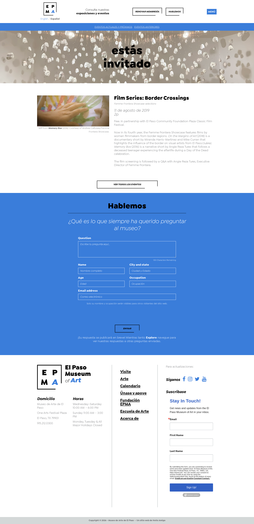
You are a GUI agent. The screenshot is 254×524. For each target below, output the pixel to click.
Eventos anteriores (146, 27)
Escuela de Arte (134, 411)
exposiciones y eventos (92, 13)
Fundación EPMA (130, 402)
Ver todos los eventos (127, 184)
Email (173, 419)
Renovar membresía (147, 11)
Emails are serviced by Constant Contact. (192, 478)
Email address (88, 290)
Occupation (137, 277)
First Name (176, 435)
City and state (139, 264)
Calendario (130, 385)
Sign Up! (191, 487)
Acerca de (129, 418)
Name (82, 264)
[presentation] (100, 315)
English (44, 19)
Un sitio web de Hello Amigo (151, 520)
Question (84, 238)
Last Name (176, 451)
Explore (151, 337)
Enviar (127, 328)
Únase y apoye (133, 393)
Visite (125, 371)
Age (81, 277)
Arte (124, 378)
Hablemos (174, 11)
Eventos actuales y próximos (113, 27)
